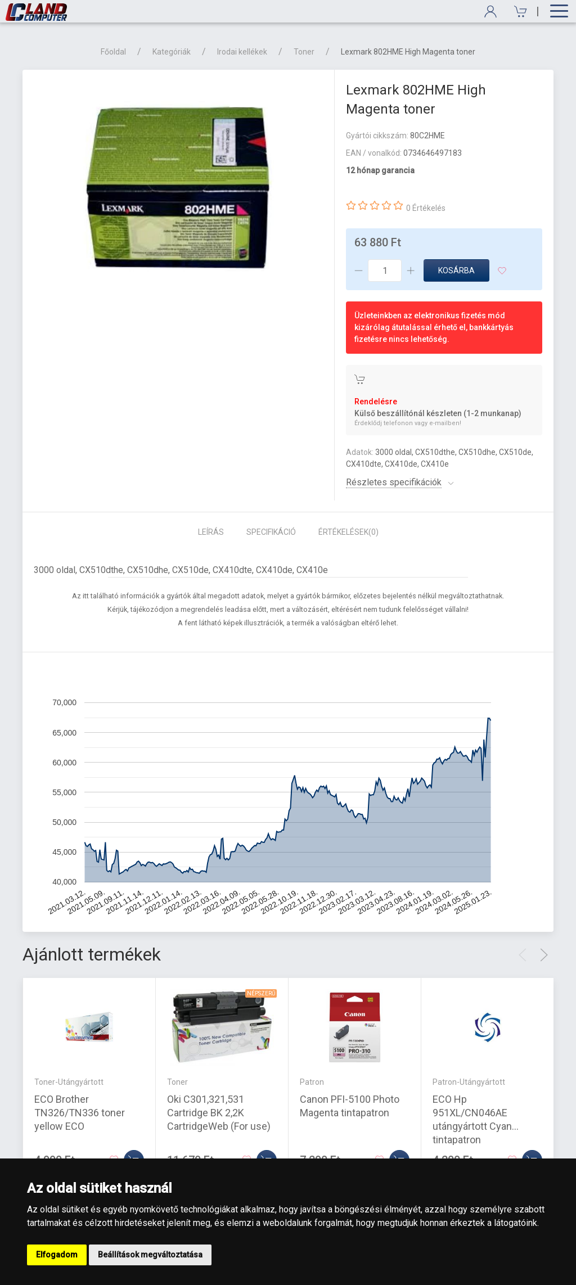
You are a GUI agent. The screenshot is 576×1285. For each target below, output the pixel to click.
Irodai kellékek (242, 51)
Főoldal (113, 51)
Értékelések (348, 531)
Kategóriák (171, 51)
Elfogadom (57, 1254)
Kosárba (456, 270)
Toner (304, 51)
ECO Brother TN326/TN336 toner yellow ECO (79, 1112)
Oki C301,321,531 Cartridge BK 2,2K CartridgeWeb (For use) (219, 1112)
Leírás (211, 531)
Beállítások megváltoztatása (150, 1254)
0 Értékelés (426, 208)
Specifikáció (271, 531)
